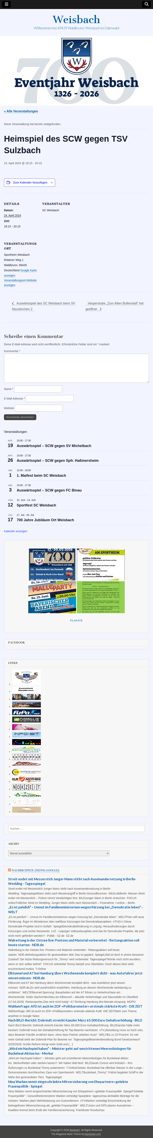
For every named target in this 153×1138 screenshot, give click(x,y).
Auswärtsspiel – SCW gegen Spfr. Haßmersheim (58, 461)
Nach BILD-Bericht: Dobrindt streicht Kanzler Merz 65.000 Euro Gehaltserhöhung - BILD (75, 1020)
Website (9, 408)
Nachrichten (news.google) (36, 870)
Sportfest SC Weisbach (36, 505)
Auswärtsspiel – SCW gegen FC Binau (49, 490)
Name (8, 389)
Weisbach (76, 20)
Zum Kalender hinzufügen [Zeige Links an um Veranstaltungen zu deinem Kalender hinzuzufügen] (30, 182)
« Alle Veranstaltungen (21, 111)
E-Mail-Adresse (14, 398)
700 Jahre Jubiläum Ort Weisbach (45, 520)
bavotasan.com (93, 1134)
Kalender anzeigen (15, 531)
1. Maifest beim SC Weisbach (41, 476)
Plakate (76, 620)
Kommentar (12, 351)
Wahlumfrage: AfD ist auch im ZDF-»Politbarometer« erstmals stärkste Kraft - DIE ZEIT (75, 1006)
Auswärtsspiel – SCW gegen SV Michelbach (54, 446)
